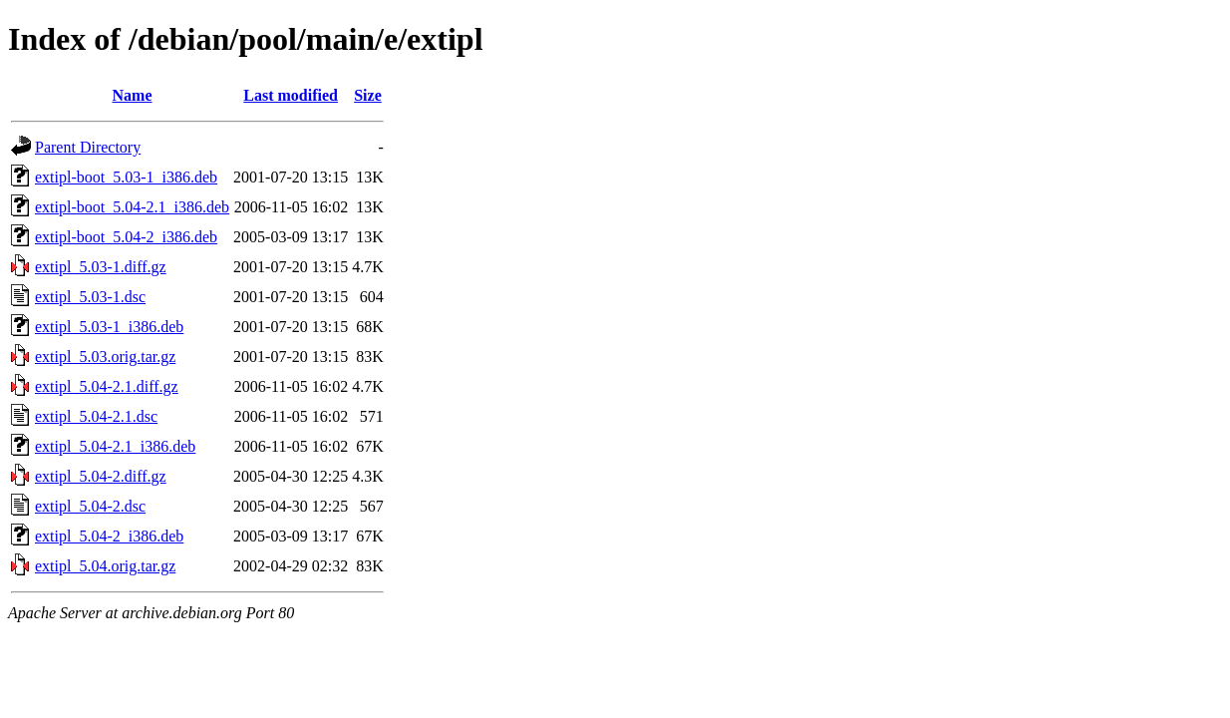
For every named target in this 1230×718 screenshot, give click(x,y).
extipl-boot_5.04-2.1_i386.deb (132, 206)
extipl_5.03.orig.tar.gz (105, 356)
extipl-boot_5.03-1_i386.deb (126, 177)
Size (368, 95)
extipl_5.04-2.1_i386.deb (115, 446)
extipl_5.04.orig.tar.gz (105, 565)
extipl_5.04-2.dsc (90, 506)
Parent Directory (88, 147)
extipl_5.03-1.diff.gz (100, 266)
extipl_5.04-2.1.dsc (96, 416)
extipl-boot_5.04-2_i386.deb (126, 236)
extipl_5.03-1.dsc (90, 296)
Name (133, 95)
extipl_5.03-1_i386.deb (109, 326)
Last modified (290, 95)
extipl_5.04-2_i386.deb (109, 536)
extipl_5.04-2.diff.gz (100, 476)
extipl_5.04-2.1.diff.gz (106, 386)
